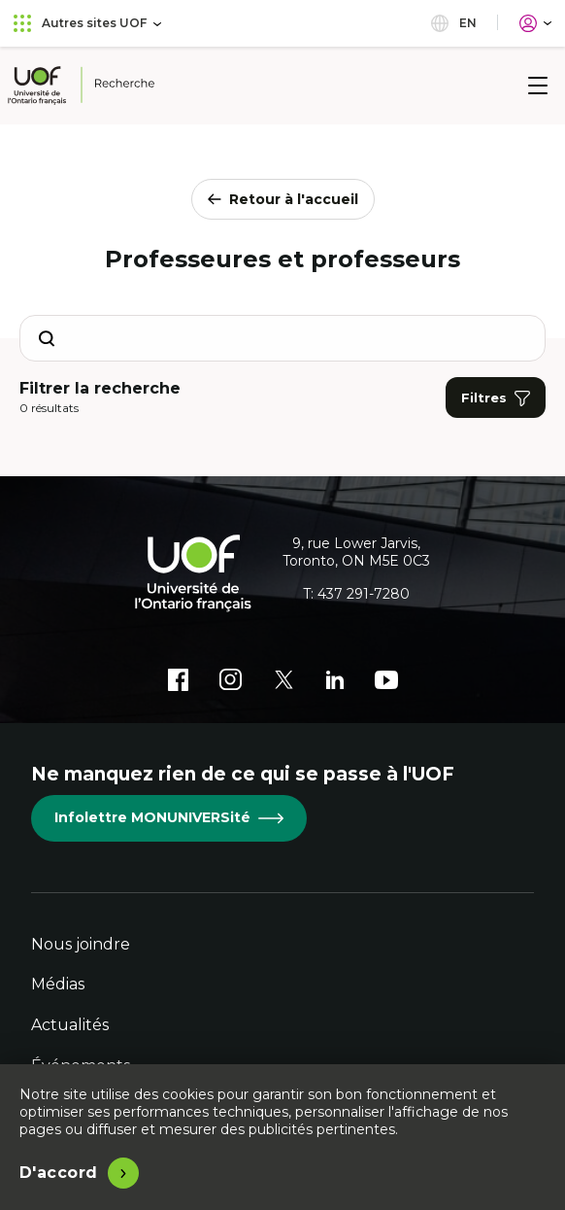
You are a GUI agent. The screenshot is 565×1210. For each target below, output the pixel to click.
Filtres (495, 398)
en (454, 23)
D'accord (58, 1172)
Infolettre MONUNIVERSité (168, 817)
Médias (57, 984)
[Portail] (535, 23)
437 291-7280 (363, 594)
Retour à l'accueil (283, 199)
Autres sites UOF (87, 23)
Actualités (70, 1025)
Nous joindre (80, 944)
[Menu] (537, 85)
